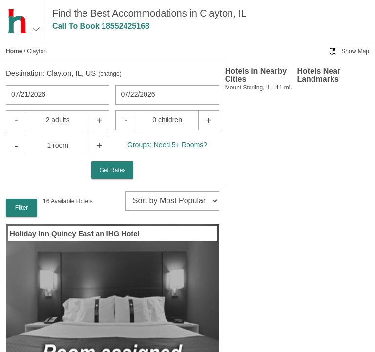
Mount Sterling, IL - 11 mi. (258, 87)
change (109, 73)
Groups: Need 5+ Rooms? (167, 145)
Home (14, 51)
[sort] (172, 201)
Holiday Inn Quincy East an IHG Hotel (75, 233)
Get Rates (112, 170)
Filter (21, 207)
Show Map (355, 51)
